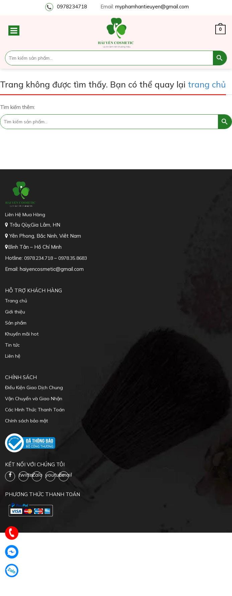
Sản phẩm (15, 323)
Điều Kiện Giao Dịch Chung (34, 387)
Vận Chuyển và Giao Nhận (33, 399)
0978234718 (72, 6)
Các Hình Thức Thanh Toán (35, 410)
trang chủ (207, 84)
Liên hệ (12, 356)
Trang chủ (16, 301)
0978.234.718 (39, 258)
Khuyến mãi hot (21, 334)
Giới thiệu (15, 312)
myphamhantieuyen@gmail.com (152, 6)
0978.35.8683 (72, 258)
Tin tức (12, 345)
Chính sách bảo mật (26, 421)
